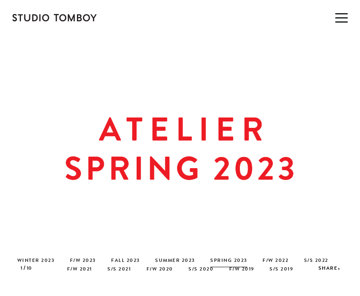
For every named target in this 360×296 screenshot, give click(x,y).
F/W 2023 (83, 261)
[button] (352, 151)
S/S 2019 (281, 269)
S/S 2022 (316, 261)
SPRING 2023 (228, 261)
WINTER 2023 (36, 261)
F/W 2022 (275, 261)
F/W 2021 (79, 269)
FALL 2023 (125, 261)
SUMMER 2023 (175, 261)
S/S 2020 (201, 269)
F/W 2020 (159, 269)
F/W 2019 (241, 269)
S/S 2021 (119, 269)
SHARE (328, 268)
